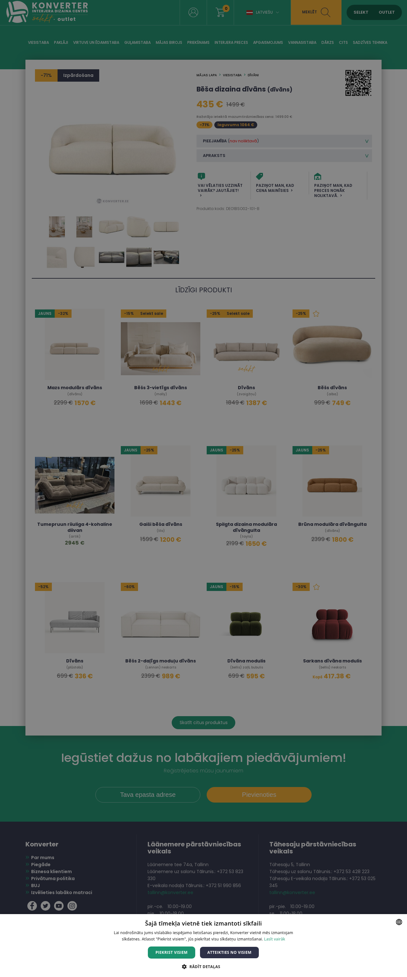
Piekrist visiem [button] (171, 952)
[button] (203, 966)
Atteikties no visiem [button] (229, 952)
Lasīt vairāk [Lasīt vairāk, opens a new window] (274, 939)
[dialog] (203, 488)
